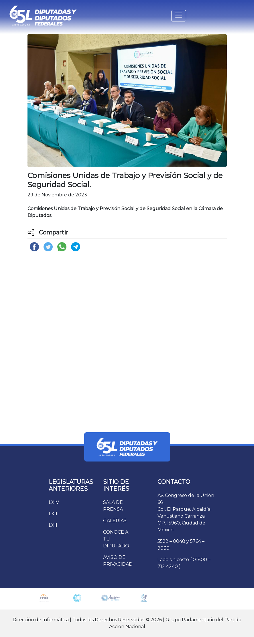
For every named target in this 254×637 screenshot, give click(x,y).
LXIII (54, 513)
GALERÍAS (115, 520)
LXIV (54, 502)
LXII (53, 525)
